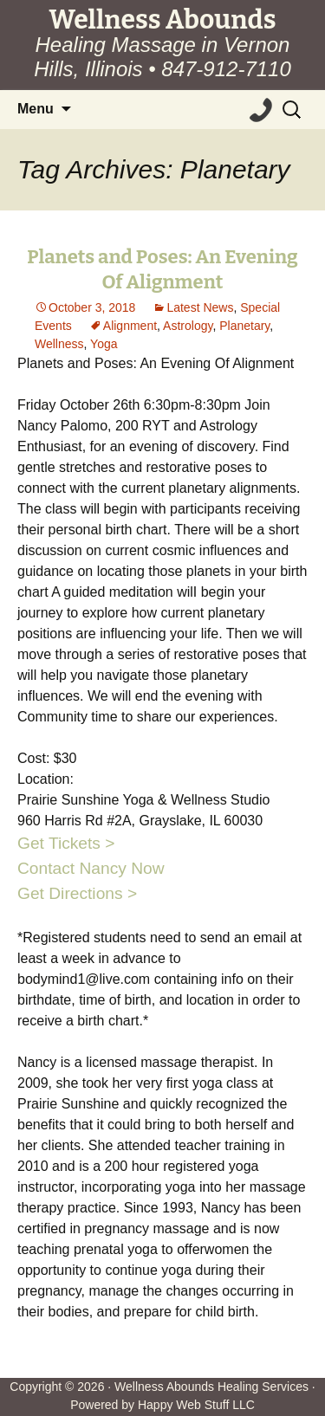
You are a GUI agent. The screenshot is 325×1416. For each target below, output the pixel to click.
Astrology (187, 326)
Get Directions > (77, 893)
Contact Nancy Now (91, 868)
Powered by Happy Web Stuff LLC (162, 1405)
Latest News (199, 307)
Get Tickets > (66, 843)
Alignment (130, 326)
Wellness (59, 344)
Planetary (244, 326)
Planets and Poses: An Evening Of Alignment (162, 269)
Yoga (103, 344)
